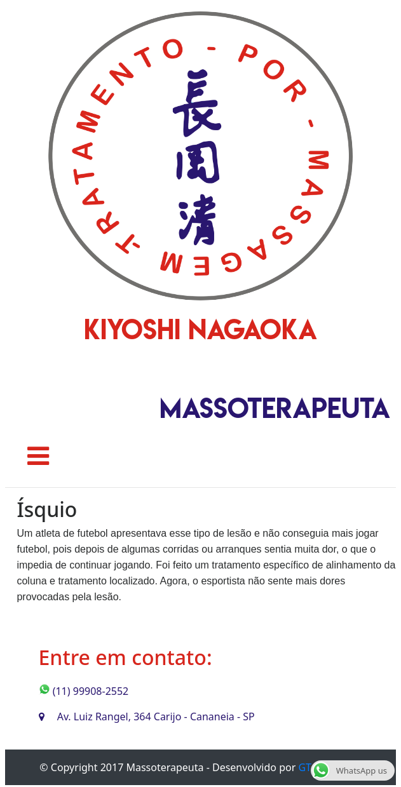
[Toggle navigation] (38, 456)
